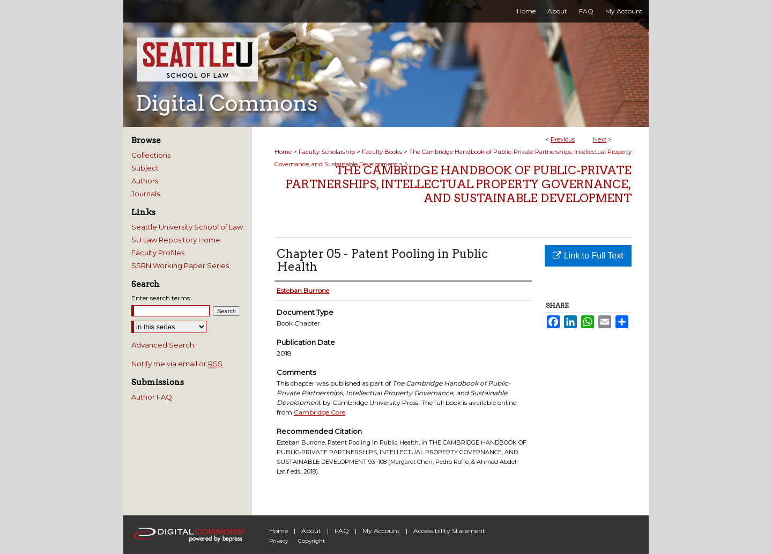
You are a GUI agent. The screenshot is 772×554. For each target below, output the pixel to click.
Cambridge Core (319, 412)
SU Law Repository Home (175, 239)
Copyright (311, 540)
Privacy (278, 540)
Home (283, 152)
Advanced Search (162, 345)
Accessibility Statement (449, 531)
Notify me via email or (176, 363)
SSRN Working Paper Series (180, 265)
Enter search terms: (161, 298)
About (311, 531)
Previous (563, 139)
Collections (150, 155)
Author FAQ (151, 397)
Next (599, 139)
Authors (144, 180)
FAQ (342, 531)
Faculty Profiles (157, 252)
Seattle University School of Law (187, 227)
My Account (381, 531)
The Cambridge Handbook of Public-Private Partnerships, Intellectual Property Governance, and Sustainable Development (459, 184)
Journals (145, 193)
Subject (145, 168)
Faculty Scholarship (327, 152)
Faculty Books (382, 152)
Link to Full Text (588, 255)
